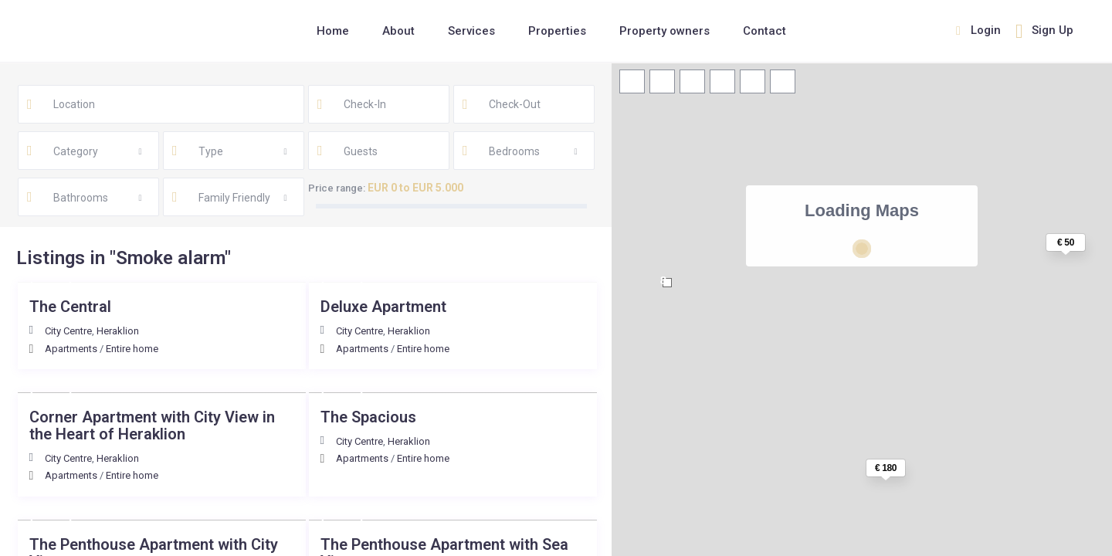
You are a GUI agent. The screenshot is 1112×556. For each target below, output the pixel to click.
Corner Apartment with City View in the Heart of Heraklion (152, 425)
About (398, 31)
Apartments (71, 348)
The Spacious (368, 417)
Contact (764, 31)
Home (333, 31)
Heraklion (118, 331)
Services (471, 31)
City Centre (68, 331)
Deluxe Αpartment (383, 306)
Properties (557, 31)
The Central (70, 306)
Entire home (132, 348)
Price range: (336, 188)
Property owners (664, 31)
